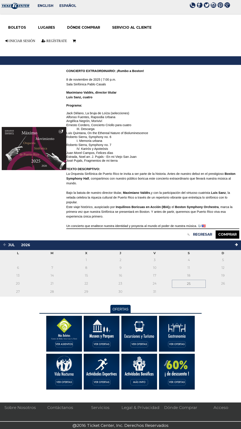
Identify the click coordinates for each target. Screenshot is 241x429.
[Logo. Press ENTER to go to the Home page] (15, 8)
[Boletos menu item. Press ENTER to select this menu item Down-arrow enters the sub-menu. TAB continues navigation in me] (17, 27)
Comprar (227, 234)
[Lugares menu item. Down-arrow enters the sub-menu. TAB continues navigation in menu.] (46, 27)
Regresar (202, 234)
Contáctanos (60, 407)
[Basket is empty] (73, 40)
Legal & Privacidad (140, 407)
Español (67, 6)
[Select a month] (13, 244)
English (45, 6)
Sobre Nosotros (20, 407)
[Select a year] (26, 244)
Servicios (100, 407)
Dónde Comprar (180, 407)
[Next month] (237, 245)
